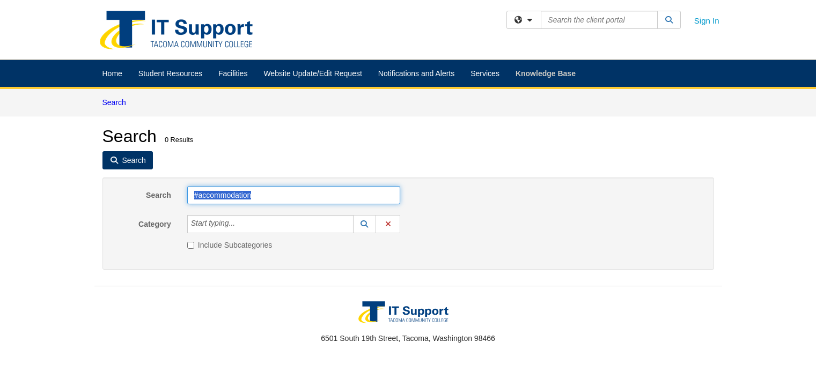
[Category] (241, 224)
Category (154, 224)
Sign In (706, 20)
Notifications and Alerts (416, 73)
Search (118, 101)
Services (485, 73)
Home (112, 73)
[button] (365, 224)
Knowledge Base (546, 73)
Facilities (232, 73)
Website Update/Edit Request (312, 73)
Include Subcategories (230, 245)
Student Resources (170, 73)
